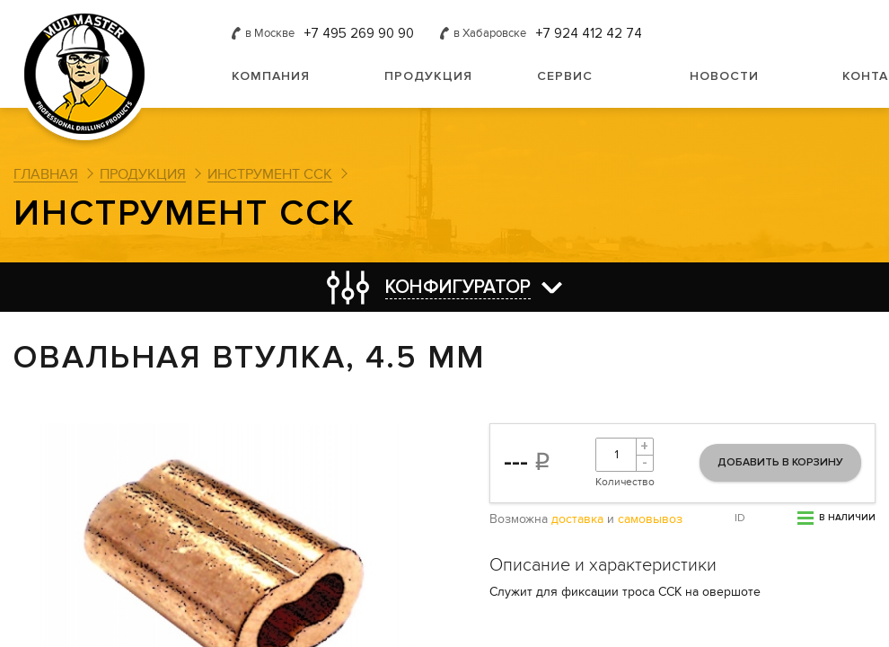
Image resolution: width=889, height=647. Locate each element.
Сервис (565, 76)
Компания (271, 76)
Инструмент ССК (269, 174)
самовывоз (650, 519)
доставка (577, 519)
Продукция (428, 76)
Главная (45, 174)
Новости (724, 76)
